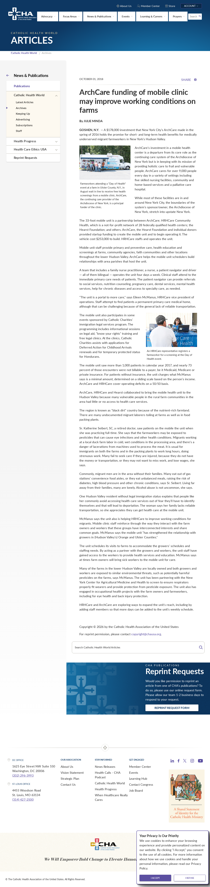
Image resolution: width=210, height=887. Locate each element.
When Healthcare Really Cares (111, 797)
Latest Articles (24, 102)
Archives (21, 107)
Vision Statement (72, 772)
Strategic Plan (70, 778)
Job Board (136, 790)
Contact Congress (141, 784)
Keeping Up (23, 113)
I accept (155, 878)
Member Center (140, 766)
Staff (19, 130)
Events (133, 772)
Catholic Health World (24, 52)
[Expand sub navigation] (56, 95)
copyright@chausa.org (146, 634)
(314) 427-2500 (23, 799)
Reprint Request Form (171, 708)
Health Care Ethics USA (30, 149)
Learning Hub (138, 778)
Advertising (23, 119)
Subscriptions (24, 125)
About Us (67, 766)
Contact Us (68, 784)
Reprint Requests (25, 157)
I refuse (189, 878)
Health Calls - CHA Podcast (107, 774)
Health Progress (25, 141)
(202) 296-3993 (23, 775)
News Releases (105, 766)
